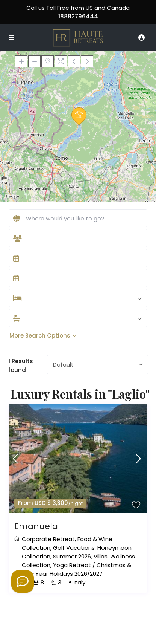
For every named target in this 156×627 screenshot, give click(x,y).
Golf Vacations (74, 548)
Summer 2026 (72, 556)
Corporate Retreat (48, 539)
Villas (101, 556)
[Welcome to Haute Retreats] (22, 581)
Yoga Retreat (72, 565)
